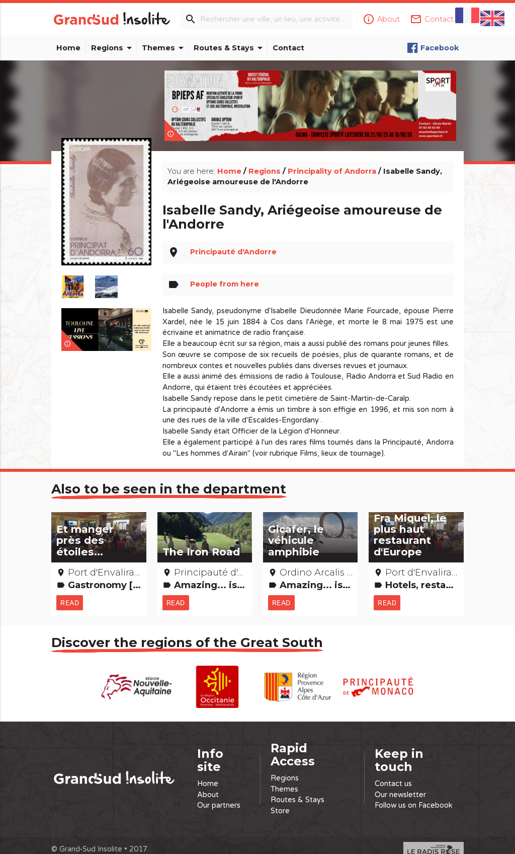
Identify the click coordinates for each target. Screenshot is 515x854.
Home (68, 47)
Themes (164, 47)
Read (70, 591)
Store (280, 800)
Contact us (393, 772)
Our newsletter (400, 783)
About (208, 783)
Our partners (218, 794)
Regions (113, 47)
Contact (288, 47)
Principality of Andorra (332, 159)
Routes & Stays (230, 47)
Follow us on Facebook (414, 794)
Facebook (433, 47)
